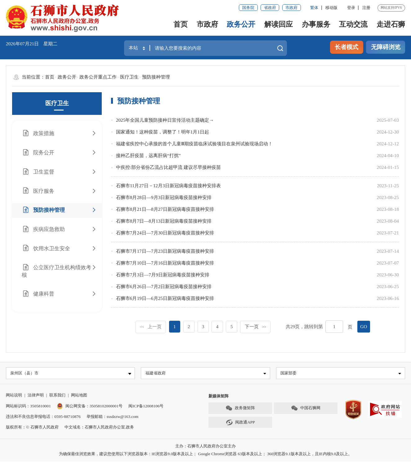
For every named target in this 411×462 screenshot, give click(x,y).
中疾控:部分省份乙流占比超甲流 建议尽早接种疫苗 (168, 167)
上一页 (150, 326)
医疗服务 (59, 191)
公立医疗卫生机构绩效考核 (59, 271)
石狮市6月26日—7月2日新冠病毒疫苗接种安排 (164, 286)
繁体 (314, 7)
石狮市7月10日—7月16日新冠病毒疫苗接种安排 (165, 262)
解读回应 (278, 24)
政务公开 (241, 24)
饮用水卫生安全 (59, 248)
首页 (180, 24)
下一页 (255, 326)
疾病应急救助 (59, 229)
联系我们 (57, 395)
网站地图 (79, 395)
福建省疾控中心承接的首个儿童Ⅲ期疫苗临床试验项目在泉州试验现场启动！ (194, 143)
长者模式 (346, 47)
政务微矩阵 (240, 408)
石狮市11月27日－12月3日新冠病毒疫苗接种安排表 (168, 185)
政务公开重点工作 (98, 76)
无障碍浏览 (385, 47)
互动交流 (353, 24)
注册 (366, 7)
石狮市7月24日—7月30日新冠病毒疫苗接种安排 (165, 232)
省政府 (270, 7)
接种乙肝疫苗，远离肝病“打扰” (148, 155)
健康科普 (59, 294)
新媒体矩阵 (218, 396)
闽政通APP (240, 423)
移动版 (331, 7)
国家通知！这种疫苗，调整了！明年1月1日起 (162, 131)
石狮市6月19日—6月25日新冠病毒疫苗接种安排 (165, 298)
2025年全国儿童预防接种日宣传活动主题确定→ (165, 120)
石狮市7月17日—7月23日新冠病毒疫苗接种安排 (165, 251)
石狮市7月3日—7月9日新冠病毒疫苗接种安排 (162, 274)
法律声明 (36, 395)
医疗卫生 (129, 76)
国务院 (248, 7)
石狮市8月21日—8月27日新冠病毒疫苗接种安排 (165, 209)
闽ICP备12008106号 (145, 406)
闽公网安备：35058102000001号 (90, 406)
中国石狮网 (306, 408)
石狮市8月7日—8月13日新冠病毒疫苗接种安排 (164, 221)
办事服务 (316, 24)
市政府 (291, 7)
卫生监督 (59, 172)
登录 (351, 7)
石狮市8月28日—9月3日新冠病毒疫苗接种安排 (164, 197)
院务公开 (59, 152)
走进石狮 (391, 24)
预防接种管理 (156, 76)
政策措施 (59, 133)
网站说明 (14, 395)
